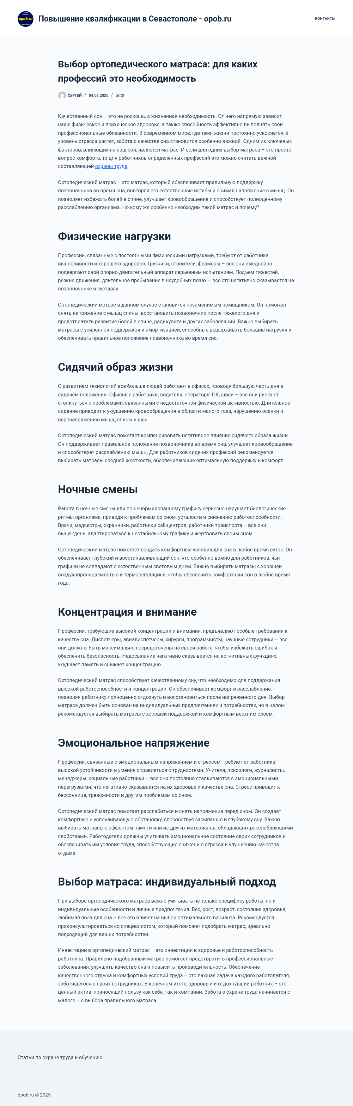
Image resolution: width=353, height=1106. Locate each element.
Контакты (325, 18)
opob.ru (26, 1095)
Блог (120, 95)
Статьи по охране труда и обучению (60, 1057)
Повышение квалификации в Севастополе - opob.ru (135, 18)
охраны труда (111, 166)
